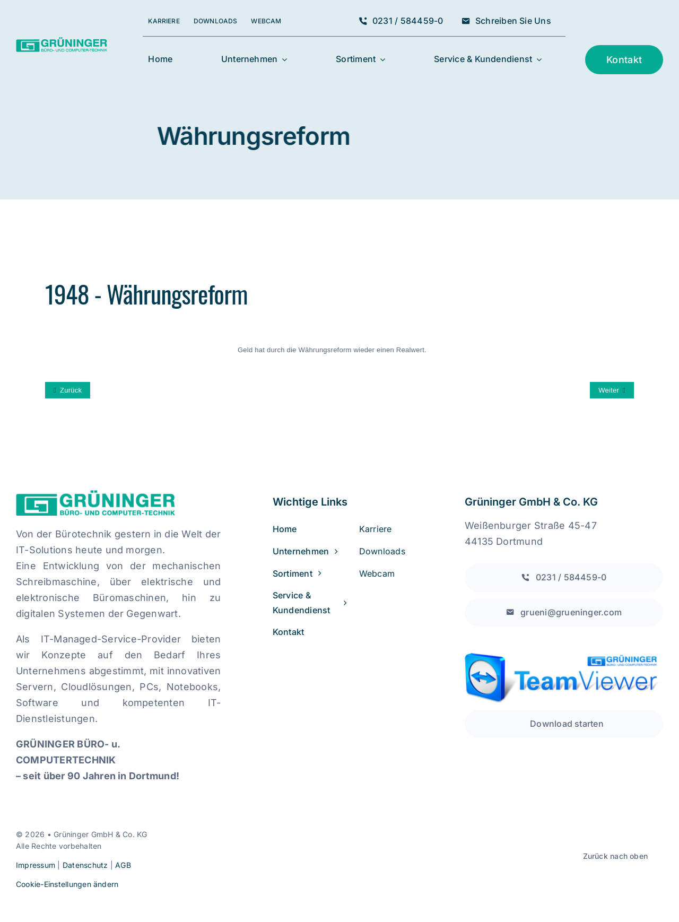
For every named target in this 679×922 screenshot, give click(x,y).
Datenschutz (85, 864)
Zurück (71, 390)
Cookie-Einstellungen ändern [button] (67, 884)
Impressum (35, 864)
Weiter (608, 390)
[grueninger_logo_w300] (61, 41)
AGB (123, 864)
